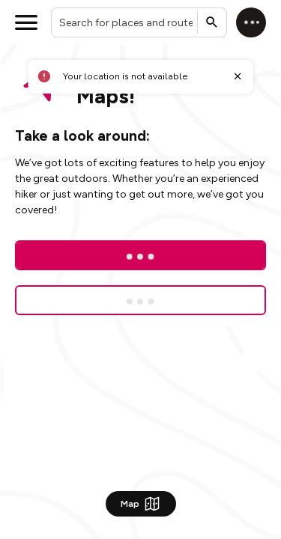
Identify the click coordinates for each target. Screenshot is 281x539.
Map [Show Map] (141, 504)
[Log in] (251, 22)
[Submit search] (212, 22)
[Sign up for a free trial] (140, 300)
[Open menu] (26, 22)
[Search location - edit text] (139, 22)
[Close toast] (237, 76)
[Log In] (140, 255)
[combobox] (139, 22)
